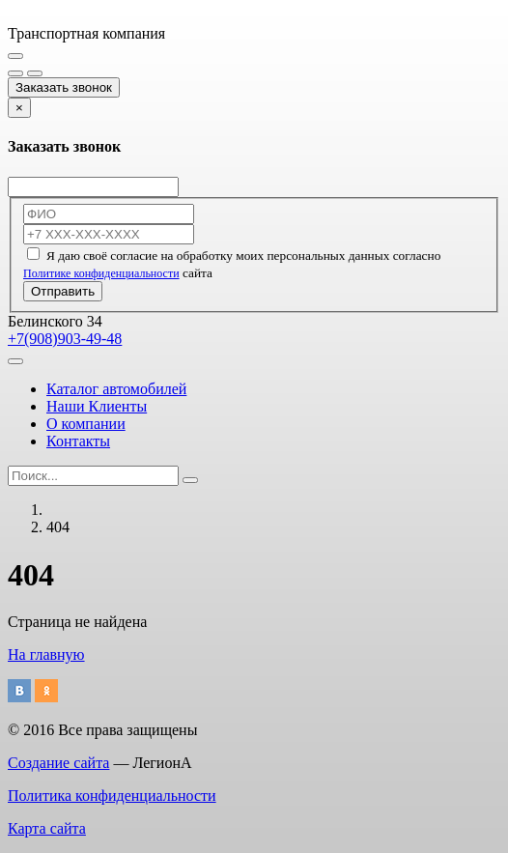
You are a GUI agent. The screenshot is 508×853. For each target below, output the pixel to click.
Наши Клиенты (96, 406)
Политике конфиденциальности (101, 273)
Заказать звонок (63, 87)
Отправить (63, 291)
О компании (86, 423)
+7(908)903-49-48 (65, 338)
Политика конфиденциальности (112, 795)
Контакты (78, 441)
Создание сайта (58, 762)
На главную (46, 654)
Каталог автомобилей (116, 389)
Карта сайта (47, 828)
